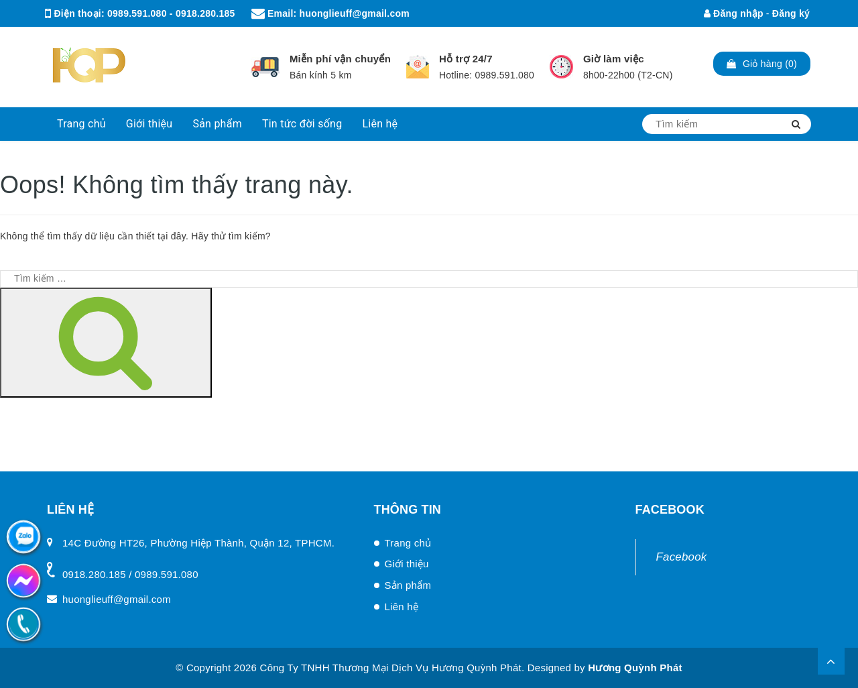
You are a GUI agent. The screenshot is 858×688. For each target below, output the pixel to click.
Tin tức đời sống (302, 123)
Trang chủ (81, 123)
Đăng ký (791, 13)
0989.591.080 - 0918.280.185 (171, 13)
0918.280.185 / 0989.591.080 (130, 574)
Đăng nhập (733, 13)
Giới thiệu (149, 123)
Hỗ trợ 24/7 (466, 58)
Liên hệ (379, 123)
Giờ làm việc (613, 58)
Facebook (681, 557)
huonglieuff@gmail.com (355, 13)
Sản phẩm (217, 123)
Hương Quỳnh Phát (635, 667)
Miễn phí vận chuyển (340, 58)
